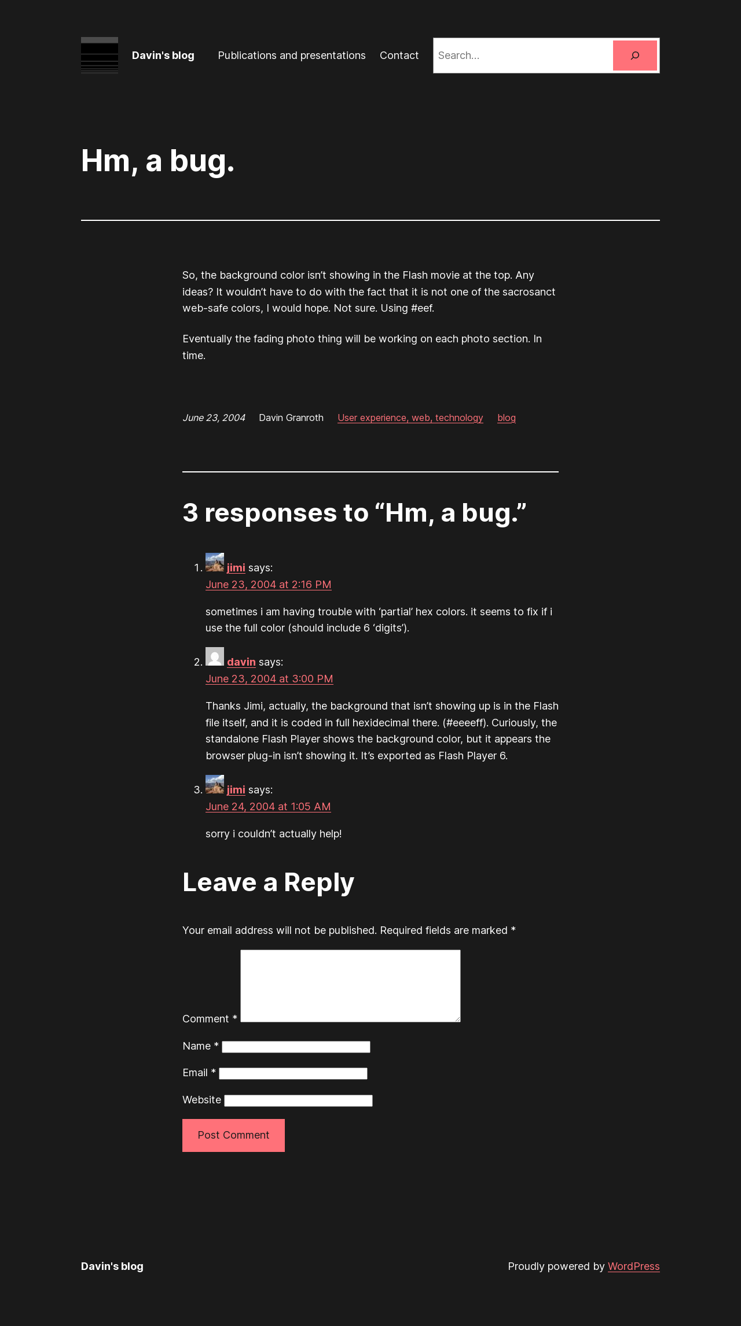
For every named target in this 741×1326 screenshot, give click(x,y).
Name (200, 1060)
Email (199, 1086)
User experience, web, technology (410, 417)
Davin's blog (163, 55)
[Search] (635, 55)
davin (241, 662)
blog (506, 417)
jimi (236, 568)
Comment (209, 1032)
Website (201, 1113)
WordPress (634, 1280)
